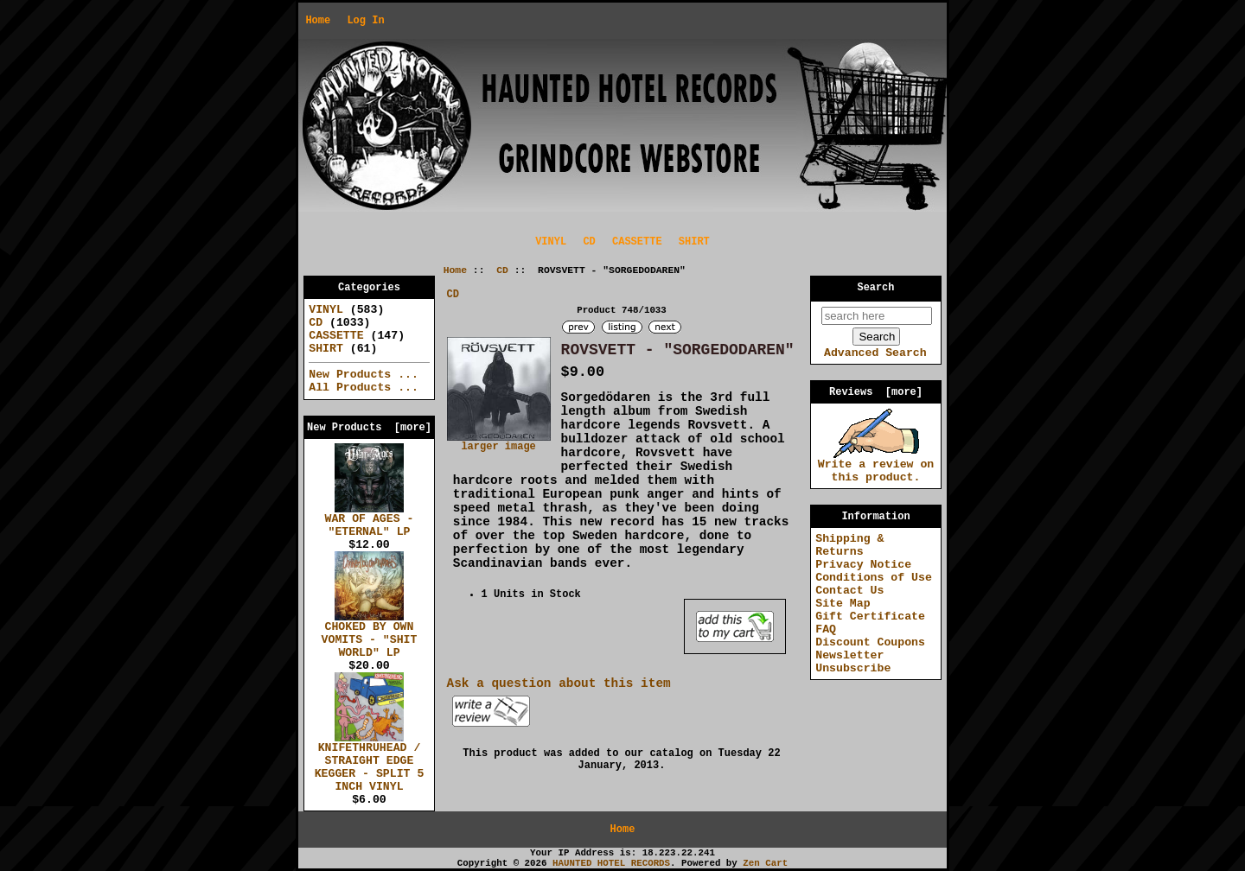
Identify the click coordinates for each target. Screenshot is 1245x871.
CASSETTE (637, 242)
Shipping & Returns (849, 545)
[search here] (876, 316)
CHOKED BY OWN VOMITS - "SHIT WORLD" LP (370, 635)
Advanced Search (875, 352)
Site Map (842, 603)
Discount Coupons (870, 642)
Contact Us (849, 590)
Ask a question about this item (559, 683)
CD (502, 270)
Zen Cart (765, 863)
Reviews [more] (876, 392)
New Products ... (363, 374)
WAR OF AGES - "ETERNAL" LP (369, 520)
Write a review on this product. (876, 466)
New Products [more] (369, 428)
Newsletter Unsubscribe (853, 662)
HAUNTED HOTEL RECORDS (611, 863)
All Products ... (363, 387)
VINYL (550, 242)
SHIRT (694, 242)
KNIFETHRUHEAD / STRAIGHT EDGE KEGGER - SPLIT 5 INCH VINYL (370, 762)
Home (317, 21)
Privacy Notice (863, 564)
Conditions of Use (873, 577)
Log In (365, 21)
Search (876, 288)
